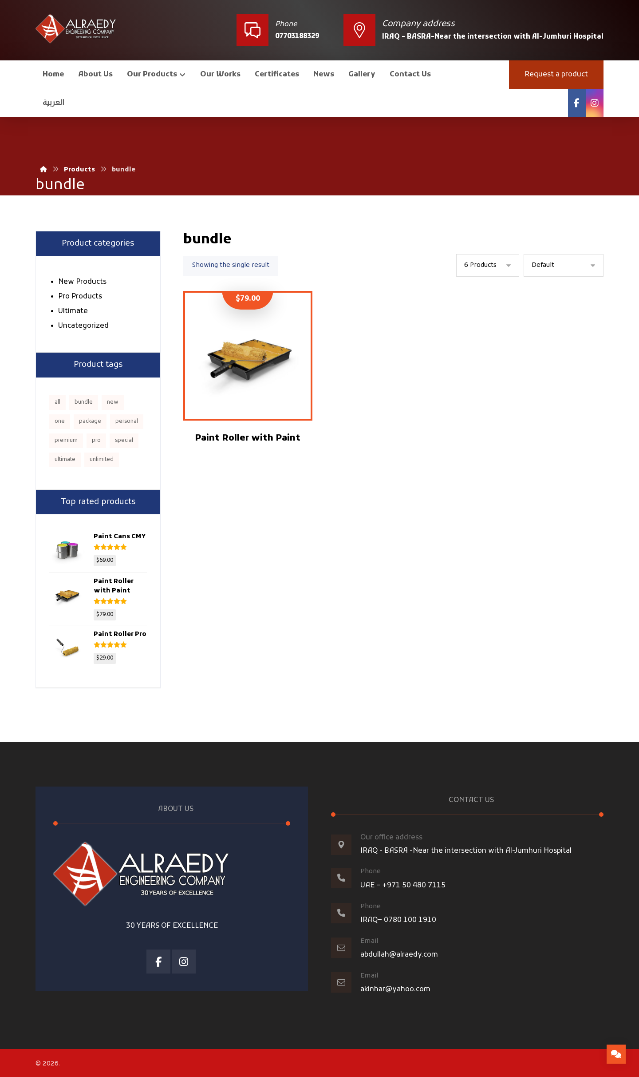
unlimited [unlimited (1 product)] (102, 459)
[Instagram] (595, 103)
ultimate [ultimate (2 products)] (65, 459)
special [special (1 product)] (124, 440)
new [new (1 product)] (112, 402)
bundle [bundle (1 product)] (84, 402)
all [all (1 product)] (57, 402)
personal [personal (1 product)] (126, 421)
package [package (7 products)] (90, 421)
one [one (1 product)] (60, 421)
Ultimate (73, 311)
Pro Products (80, 296)
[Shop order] (564, 265)
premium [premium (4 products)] (66, 440)
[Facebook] (577, 103)
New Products (82, 282)
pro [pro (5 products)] (96, 440)
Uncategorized (83, 326)
